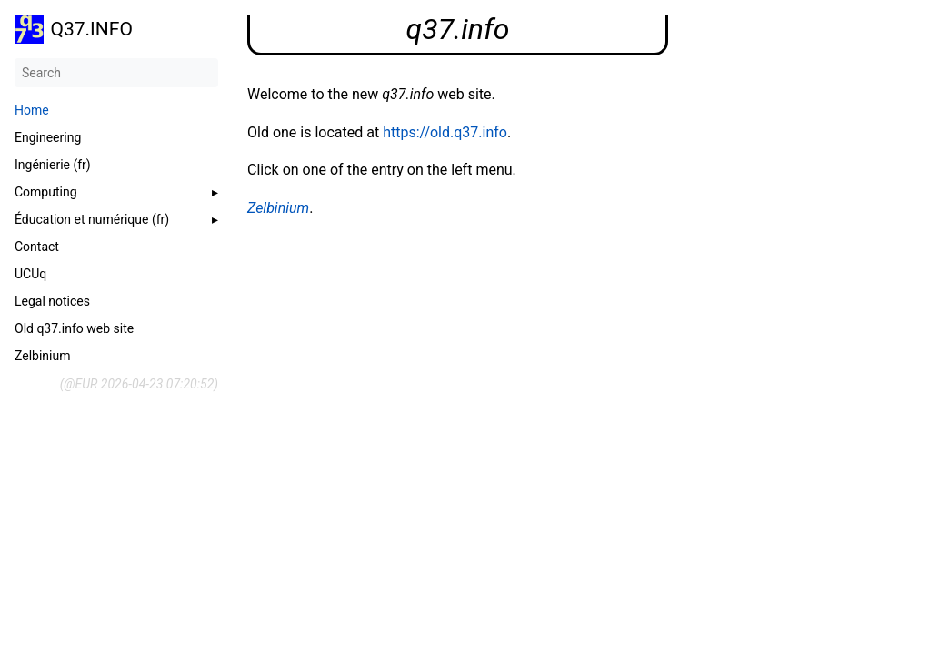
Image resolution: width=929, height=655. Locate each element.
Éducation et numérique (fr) (92, 219)
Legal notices (52, 301)
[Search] (116, 72)
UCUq (30, 274)
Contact (37, 246)
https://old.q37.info (445, 132)
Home (32, 110)
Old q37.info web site (74, 328)
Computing (46, 192)
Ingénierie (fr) (53, 164)
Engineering (48, 137)
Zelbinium (42, 355)
